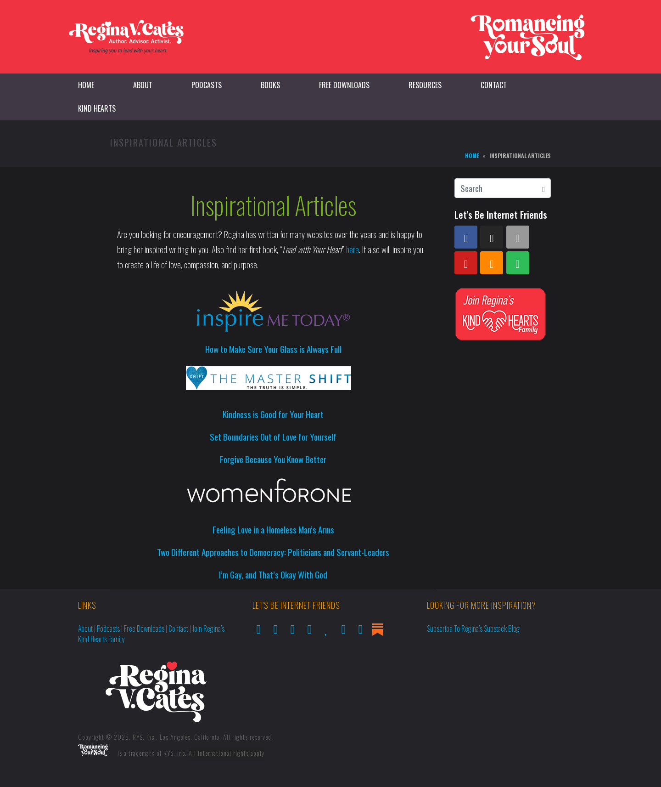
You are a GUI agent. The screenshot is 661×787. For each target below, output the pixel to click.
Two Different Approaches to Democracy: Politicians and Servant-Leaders (273, 551)
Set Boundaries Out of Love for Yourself (273, 436)
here (352, 249)
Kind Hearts (97, 108)
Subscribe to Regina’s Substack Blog (473, 628)
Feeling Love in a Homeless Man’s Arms (273, 529)
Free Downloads (344, 85)
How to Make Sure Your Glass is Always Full (273, 348)
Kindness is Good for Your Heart (273, 414)
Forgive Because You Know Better (273, 459)
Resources (425, 85)
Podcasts (206, 85)
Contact (494, 85)
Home (86, 85)
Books (270, 85)
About (142, 85)
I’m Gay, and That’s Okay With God (273, 574)
